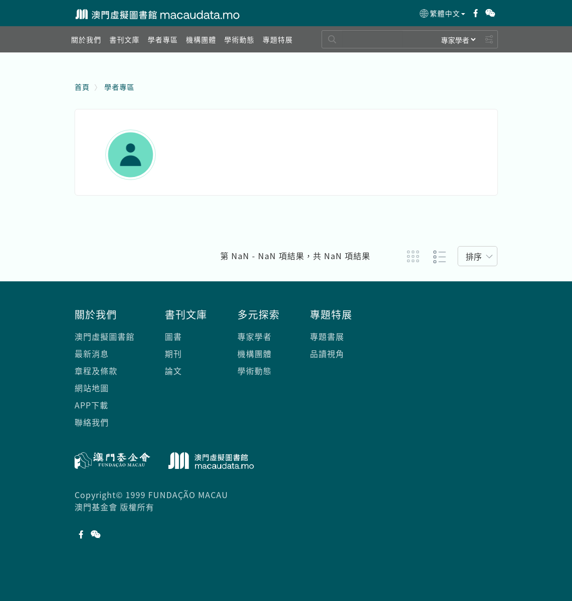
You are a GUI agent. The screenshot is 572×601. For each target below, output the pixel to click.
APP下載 (91, 405)
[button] (86, 39)
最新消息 (92, 353)
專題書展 (327, 336)
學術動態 (254, 371)
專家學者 (254, 336)
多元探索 (258, 314)
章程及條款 (96, 371)
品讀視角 (327, 353)
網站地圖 (92, 388)
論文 (173, 371)
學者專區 (119, 87)
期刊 (173, 353)
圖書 (173, 336)
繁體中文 (441, 13)
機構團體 (254, 353)
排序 (474, 256)
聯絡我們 (92, 422)
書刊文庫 (186, 314)
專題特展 (331, 314)
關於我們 (96, 314)
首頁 (82, 87)
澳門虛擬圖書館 (105, 336)
